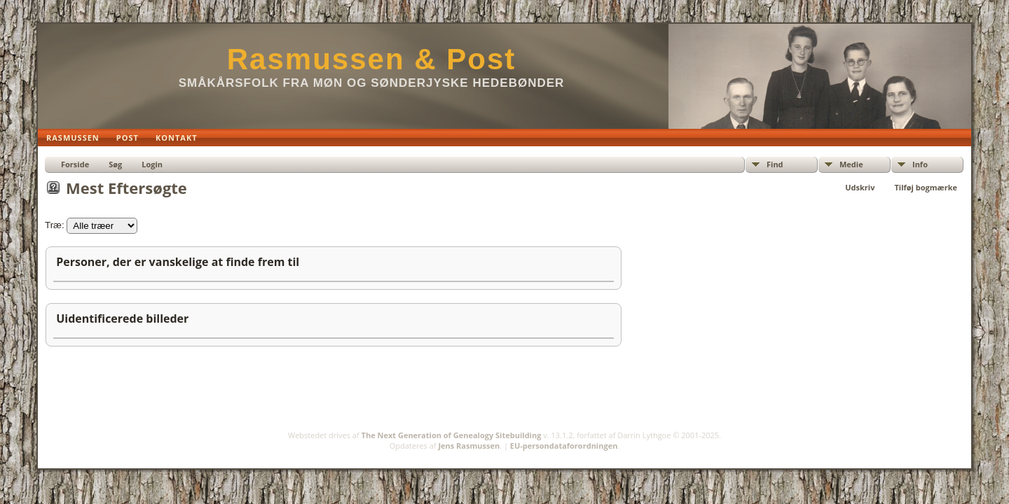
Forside (75, 164)
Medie (851, 164)
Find (775, 164)
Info (920, 164)
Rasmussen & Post (371, 59)
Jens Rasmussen (469, 445)
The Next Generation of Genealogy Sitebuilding (452, 435)
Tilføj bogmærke (925, 187)
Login (152, 164)
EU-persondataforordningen (564, 445)
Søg (115, 164)
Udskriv (859, 187)
